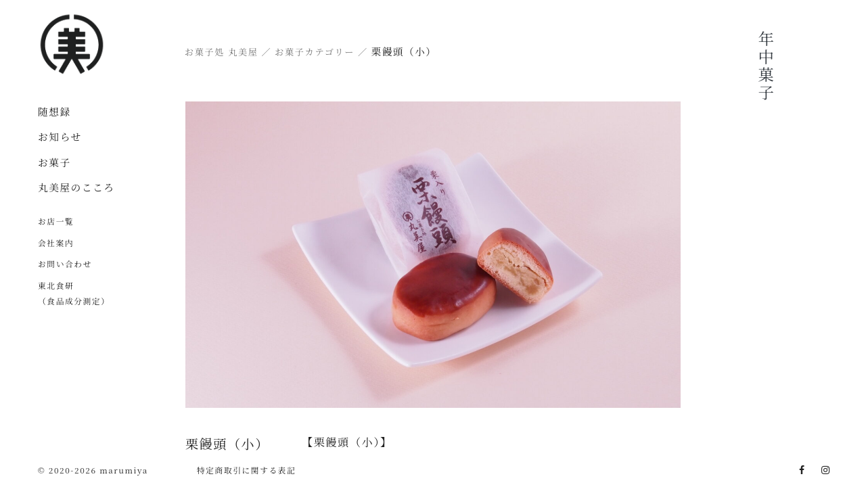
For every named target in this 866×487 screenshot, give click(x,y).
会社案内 (56, 242)
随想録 (54, 111)
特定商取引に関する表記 (246, 470)
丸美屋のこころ (76, 187)
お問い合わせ (65, 263)
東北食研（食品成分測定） (74, 292)
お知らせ (60, 136)
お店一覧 (56, 221)
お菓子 (54, 162)
